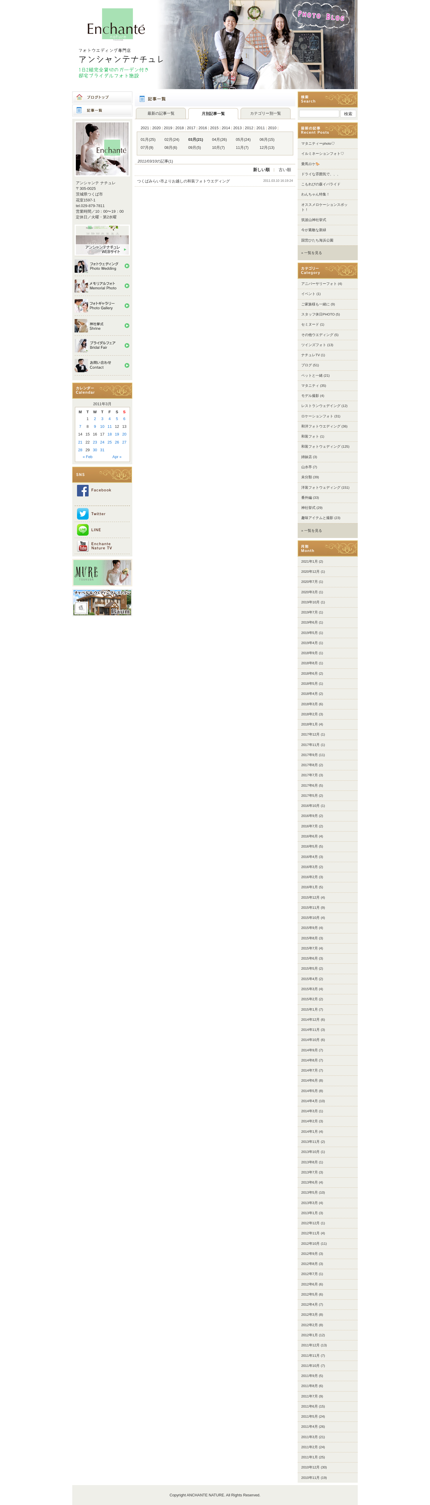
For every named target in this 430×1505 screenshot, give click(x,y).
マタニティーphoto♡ (318, 143)
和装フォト (310, 436)
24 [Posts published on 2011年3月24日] (102, 442)
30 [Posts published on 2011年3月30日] (95, 450)
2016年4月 (309, 857)
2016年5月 (309, 846)
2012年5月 (309, 1294)
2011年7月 (309, 1396)
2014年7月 (309, 1070)
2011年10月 (310, 1365)
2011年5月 (309, 1416)
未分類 (306, 477)
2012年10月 (310, 1243)
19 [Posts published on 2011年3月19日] (117, 434)
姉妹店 (306, 457)
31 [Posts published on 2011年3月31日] (102, 450)
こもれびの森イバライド (320, 184)
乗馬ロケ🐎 (310, 164)
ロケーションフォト (317, 416)
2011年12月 (310, 1345)
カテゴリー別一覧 (265, 113)
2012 (249, 128)
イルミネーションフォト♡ (322, 153)
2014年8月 (309, 1060)
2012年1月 (309, 1335)
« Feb (87, 457)
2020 (156, 128)
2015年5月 (309, 968)
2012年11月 (310, 1233)
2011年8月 (309, 1386)
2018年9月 (309, 653)
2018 (179, 128)
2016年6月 (309, 836)
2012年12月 (310, 1223)
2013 (237, 128)
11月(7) (242, 147)
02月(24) (171, 139)
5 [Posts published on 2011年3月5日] (117, 419)
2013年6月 (309, 1182)
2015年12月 (310, 897)
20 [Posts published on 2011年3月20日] (124, 434)
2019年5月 (309, 633)
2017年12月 (310, 734)
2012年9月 (309, 1253)
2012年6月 (309, 1284)
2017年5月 (309, 795)
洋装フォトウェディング (320, 487)
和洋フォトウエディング (320, 426)
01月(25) (148, 139)
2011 (260, 128)
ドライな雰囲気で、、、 (320, 174)
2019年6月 (309, 622)
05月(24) (243, 139)
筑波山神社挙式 (313, 220)
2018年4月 (309, 693)
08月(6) (170, 147)
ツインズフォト (313, 345)
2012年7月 (309, 1274)
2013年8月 (309, 1162)
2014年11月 (310, 1029)
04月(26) (219, 139)
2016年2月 (309, 877)
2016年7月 (309, 826)
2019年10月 (310, 602)
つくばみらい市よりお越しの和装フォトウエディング (185, 181)
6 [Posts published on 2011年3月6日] (124, 419)
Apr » (117, 457)
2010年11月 (310, 1477)
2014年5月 (309, 1091)
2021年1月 (309, 561)
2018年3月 (309, 704)
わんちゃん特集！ (315, 194)
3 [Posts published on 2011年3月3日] (102, 419)
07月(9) (147, 147)
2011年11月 (310, 1355)
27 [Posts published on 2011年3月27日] (124, 442)
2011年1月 (309, 1457)
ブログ (306, 365)
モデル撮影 (310, 395)
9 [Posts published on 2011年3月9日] (95, 426)
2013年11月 (310, 1141)
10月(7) (218, 147)
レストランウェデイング (320, 406)
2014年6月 (309, 1080)
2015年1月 (309, 1009)
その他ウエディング (317, 335)
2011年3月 (309, 1437)
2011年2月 (309, 1447)
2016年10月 (310, 805)
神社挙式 (308, 507)
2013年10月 (310, 1152)
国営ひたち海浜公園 (317, 240)
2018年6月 (309, 673)
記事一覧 (102, 110)
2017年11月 (310, 745)
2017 (191, 128)
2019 (168, 128)
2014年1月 (309, 1131)
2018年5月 (309, 683)
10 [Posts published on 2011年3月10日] (102, 426)
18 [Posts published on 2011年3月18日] (110, 434)
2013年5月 (309, 1192)
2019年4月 (309, 643)
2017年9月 (309, 755)
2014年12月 (310, 1019)
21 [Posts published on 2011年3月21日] (80, 442)
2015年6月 (309, 958)
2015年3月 (309, 989)
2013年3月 (309, 1203)
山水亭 (306, 467)
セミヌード (310, 324)
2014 (226, 128)
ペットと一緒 (312, 375)
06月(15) (267, 139)
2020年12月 (310, 571)
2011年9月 (309, 1376)
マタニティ (310, 385)
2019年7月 (309, 612)
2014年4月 (309, 1101)
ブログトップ (102, 97)
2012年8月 (309, 1264)
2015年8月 (309, 938)
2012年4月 (309, 1304)
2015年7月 (309, 948)
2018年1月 (309, 724)
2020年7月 (309, 581)
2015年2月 (309, 999)
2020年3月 (309, 592)
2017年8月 (309, 765)
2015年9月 (309, 928)
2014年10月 (310, 1040)
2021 (145, 128)
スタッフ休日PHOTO (318, 314)
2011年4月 (309, 1426)
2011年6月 (309, 1406)
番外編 (306, 497)
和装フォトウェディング (320, 446)
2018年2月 (309, 714)
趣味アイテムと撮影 (317, 518)
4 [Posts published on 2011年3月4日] (110, 419)
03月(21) (195, 139)
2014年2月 (309, 1121)
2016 (203, 128)
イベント (308, 294)
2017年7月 (309, 775)
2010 (272, 128)
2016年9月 (309, 816)
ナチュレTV (310, 355)
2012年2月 (309, 1325)
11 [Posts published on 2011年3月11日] (110, 426)
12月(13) (267, 147)
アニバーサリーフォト (319, 283)
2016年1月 (309, 887)
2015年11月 (310, 907)
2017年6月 (309, 785)
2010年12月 (310, 1467)
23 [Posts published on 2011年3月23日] (95, 442)
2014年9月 (309, 1050)
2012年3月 (309, 1314)
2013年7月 (309, 1172)
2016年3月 (309, 867)
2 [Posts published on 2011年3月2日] (95, 419)
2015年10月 (310, 917)
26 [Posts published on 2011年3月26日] (117, 442)
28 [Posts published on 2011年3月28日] (80, 450)
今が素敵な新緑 (313, 230)
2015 (214, 128)
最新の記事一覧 (161, 113)
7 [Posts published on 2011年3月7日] (80, 426)
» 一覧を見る (311, 253)
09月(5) (194, 147)
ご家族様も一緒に (315, 304)
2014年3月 (309, 1111)
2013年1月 (309, 1213)
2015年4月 (309, 979)
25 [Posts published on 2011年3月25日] (110, 442)
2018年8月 (309, 663)
